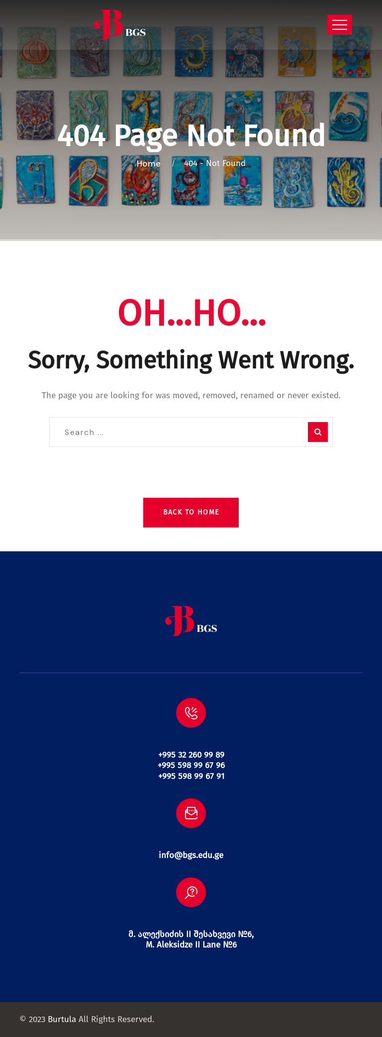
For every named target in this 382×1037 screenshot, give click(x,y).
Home (151, 163)
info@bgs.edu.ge (191, 855)
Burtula (62, 1019)
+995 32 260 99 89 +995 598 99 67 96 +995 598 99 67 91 (191, 765)
